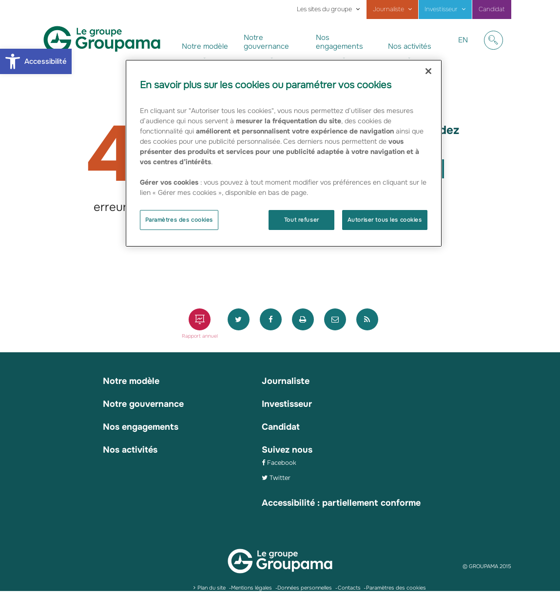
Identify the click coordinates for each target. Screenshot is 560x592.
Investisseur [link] (441, 9)
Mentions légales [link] (251, 587)
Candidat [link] (492, 9)
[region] (283, 153)
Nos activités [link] (409, 46)
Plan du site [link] (211, 587)
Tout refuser (301, 219)
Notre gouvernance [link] (266, 42)
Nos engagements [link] (339, 42)
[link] (36, 61)
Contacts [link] (349, 587)
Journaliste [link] (388, 9)
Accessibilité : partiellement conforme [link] (341, 502)
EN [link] (463, 47)
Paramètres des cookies (179, 219)
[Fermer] (428, 71)
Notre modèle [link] (205, 46)
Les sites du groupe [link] (324, 9)
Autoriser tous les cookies (385, 219)
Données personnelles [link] (304, 587)
